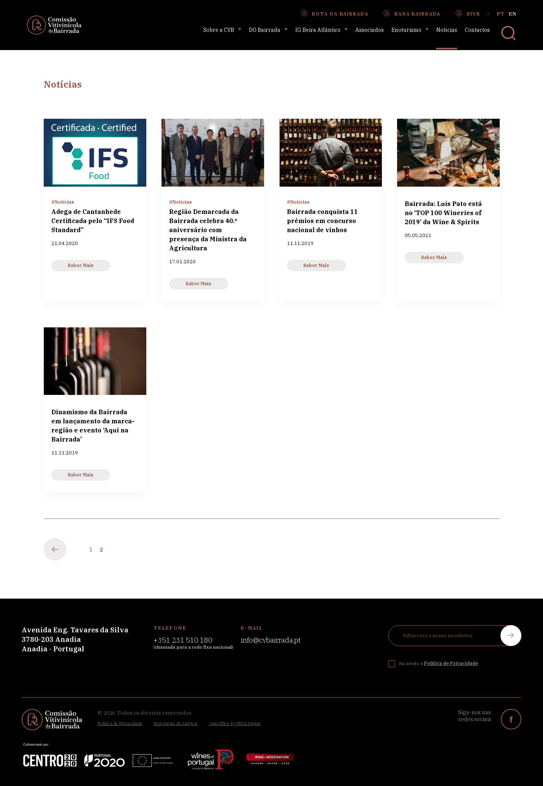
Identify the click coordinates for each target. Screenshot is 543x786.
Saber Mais (80, 265)
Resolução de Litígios (176, 723)
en (512, 14)
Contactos (477, 30)
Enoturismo (410, 30)
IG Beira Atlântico (321, 30)
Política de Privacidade (120, 723)
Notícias (446, 30)
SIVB (468, 13)
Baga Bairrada (411, 13)
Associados (369, 30)
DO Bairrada (268, 30)
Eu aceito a (438, 663)
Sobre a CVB (222, 30)
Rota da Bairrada (334, 13)
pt (501, 14)
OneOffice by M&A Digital (234, 723)
